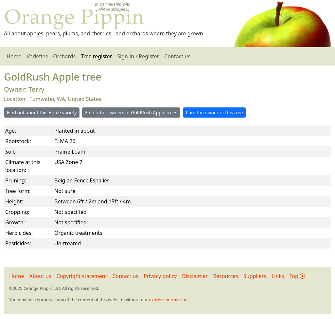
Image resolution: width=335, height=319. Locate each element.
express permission (168, 300)
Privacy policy (160, 276)
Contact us (177, 56)
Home (14, 56)
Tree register (96, 56)
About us (40, 276)
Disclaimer (195, 276)
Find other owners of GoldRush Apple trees (131, 112)
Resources (225, 276)
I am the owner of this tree (214, 112)
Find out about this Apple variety (42, 112)
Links (278, 276)
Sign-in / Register (138, 56)
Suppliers (254, 276)
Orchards (64, 56)
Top (297, 276)
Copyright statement (82, 276)
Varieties (37, 56)
